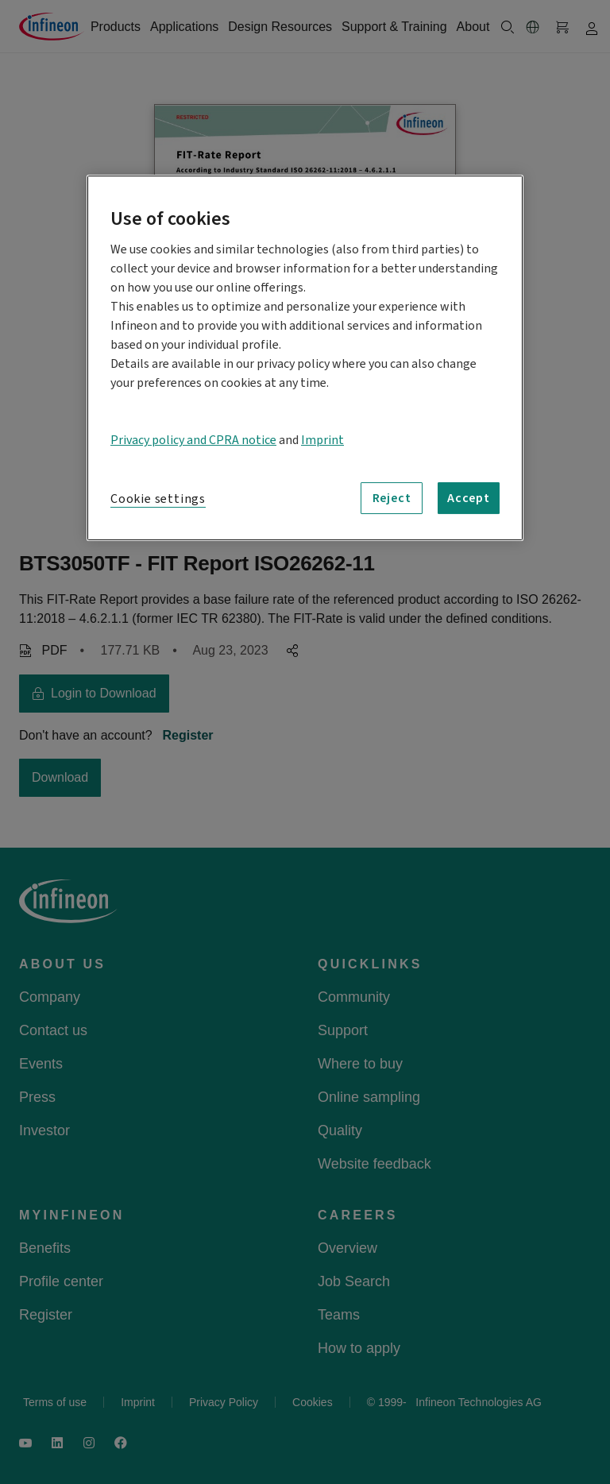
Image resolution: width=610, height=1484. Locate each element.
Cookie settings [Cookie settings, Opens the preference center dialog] (158, 499)
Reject (392, 498)
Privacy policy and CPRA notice (193, 440)
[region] (305, 358)
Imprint (322, 440)
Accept (468, 498)
